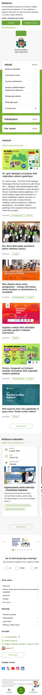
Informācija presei (17, 215)
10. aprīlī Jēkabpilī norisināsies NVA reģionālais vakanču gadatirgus (19, 175)
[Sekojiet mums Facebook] (3, 668)
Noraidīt (11, 23)
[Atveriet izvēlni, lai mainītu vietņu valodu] (9, 691)
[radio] (8, 568)
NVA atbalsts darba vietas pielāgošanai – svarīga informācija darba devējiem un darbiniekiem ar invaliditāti (19, 288)
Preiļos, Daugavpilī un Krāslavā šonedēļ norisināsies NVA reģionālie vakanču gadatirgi (20, 371)
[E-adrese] (6, 648)
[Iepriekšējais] (4, 542)
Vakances (6, 586)
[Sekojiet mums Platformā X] (8, 668)
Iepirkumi (6, 595)
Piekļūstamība (8, 618)
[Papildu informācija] (19, 637)
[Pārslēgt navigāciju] (21, 690)
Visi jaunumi (21, 426)
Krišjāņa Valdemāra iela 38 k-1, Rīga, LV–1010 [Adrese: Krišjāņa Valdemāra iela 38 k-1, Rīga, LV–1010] (21, 644)
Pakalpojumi (11, 119)
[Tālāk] (38, 542)
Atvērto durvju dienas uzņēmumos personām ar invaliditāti (21, 590)
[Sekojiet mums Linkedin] (22, 668)
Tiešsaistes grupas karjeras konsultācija (18, 505)
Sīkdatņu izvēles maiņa (11, 625)
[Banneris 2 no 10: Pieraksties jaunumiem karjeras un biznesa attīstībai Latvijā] (21, 542)
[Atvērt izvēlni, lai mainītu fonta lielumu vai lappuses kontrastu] (33, 691)
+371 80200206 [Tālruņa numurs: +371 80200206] (10, 637)
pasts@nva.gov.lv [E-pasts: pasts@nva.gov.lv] (10, 640)
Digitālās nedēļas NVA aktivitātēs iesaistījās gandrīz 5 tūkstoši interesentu (18, 330)
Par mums (6, 602)
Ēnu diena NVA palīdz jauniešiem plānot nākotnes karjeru (18, 247)
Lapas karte (7, 621)
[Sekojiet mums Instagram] (17, 668)
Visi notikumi (21, 527)
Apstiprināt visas (31, 23)
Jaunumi (29, 215)
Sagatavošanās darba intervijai (15, 509)
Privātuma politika (9, 614)
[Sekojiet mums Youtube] (13, 668)
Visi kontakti (12, 655)
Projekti (5, 599)
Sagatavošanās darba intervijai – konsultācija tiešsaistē (19, 488)
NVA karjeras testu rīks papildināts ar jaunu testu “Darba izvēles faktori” (20, 410)
